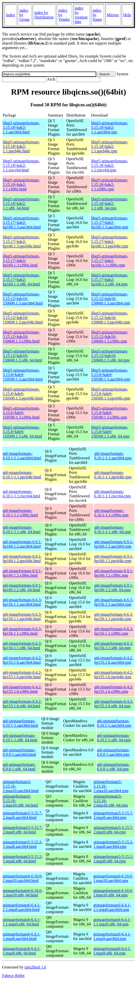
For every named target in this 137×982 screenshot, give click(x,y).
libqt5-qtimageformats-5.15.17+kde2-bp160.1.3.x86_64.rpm (109, 279)
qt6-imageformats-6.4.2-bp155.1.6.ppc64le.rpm (113, 674)
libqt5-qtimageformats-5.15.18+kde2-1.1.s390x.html (21, 184)
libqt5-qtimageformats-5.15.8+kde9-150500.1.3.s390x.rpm (109, 412)
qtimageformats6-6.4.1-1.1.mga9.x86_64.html (21, 921)
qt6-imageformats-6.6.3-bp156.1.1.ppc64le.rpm (113, 616)
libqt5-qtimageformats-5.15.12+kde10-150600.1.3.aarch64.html (23, 298)
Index (10, 15)
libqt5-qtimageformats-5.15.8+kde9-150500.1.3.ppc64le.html (23, 393)
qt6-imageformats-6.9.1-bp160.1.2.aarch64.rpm (113, 544)
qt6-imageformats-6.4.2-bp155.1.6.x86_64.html (22, 703)
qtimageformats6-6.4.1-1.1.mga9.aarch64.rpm (112, 907)
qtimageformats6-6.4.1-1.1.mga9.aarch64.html (21, 907)
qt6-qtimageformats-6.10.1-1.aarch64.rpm (114, 723)
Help (127, 15)
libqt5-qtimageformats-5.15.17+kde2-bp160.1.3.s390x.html (21, 260)
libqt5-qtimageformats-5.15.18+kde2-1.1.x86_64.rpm (109, 203)
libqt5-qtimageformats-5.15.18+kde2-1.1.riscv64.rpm (109, 165)
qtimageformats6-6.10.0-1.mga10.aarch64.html (22, 878)
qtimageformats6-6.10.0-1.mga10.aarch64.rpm (113, 878)
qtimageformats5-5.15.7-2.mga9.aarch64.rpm (113, 815)
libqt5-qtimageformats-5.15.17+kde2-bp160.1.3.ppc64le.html (22, 241)
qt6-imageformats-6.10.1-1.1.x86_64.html (21, 529)
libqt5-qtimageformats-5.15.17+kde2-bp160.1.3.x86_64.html (21, 279)
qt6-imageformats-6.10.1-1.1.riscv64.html (21, 493)
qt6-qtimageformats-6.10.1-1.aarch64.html (20, 723)
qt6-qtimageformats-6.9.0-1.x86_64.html (19, 766)
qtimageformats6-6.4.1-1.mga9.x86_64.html (21, 950)
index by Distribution (44, 15)
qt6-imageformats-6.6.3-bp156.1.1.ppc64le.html (22, 616)
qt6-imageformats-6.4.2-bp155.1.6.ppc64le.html (22, 674)
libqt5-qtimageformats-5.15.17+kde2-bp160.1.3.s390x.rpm (109, 260)
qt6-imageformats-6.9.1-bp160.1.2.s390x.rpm (113, 573)
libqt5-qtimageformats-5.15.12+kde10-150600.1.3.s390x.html (21, 336)
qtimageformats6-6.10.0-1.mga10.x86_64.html (22, 892)
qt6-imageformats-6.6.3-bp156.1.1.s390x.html (22, 631)
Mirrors (113, 15)
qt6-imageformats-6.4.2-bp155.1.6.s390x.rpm (113, 689)
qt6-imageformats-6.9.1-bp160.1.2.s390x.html (22, 573)
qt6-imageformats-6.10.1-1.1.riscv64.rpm (112, 493)
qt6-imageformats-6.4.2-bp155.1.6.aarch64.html (22, 660)
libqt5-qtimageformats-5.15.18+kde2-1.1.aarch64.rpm (109, 127)
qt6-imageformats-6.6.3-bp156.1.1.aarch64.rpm (113, 602)
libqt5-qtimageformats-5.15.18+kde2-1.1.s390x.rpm (109, 184)
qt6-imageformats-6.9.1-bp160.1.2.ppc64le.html (22, 558)
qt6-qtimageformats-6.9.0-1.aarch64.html (19, 752)
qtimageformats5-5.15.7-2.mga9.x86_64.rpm (113, 829)
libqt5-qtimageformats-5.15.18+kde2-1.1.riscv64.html (21, 165)
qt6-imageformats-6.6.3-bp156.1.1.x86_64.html (22, 645)
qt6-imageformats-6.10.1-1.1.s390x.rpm (111, 512)
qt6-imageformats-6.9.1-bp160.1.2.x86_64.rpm (113, 587)
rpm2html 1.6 (35, 967)
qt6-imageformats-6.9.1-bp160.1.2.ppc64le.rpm (113, 558)
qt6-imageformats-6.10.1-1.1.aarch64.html (22, 455)
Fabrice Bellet (13, 975)
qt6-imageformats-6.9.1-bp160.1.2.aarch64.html (22, 544)
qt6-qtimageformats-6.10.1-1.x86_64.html (20, 737)
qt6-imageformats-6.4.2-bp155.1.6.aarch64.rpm (113, 660)
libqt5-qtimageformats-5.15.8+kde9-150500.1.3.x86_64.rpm (110, 431)
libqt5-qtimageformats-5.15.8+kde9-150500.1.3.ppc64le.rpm (110, 393)
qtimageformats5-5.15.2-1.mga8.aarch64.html (22, 844)
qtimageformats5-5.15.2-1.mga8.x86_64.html (22, 858)
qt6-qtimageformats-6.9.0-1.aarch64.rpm (113, 752)
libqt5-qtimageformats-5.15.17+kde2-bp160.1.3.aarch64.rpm (109, 222)
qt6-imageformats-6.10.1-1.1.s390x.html (20, 512)
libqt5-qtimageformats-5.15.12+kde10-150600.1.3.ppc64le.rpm (110, 317)
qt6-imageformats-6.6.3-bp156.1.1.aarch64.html (22, 602)
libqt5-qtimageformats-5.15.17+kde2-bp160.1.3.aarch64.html (22, 222)
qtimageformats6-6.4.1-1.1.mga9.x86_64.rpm (112, 921)
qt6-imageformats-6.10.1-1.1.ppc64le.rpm (113, 474)
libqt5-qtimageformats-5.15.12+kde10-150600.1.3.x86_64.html (22, 355)
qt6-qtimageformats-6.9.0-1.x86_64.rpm (113, 766)
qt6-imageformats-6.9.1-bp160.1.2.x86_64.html (22, 587)
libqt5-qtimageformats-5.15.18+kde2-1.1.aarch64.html (21, 127)
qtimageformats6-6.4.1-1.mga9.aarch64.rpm (112, 936)
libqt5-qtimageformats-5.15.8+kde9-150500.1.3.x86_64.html (22, 431)
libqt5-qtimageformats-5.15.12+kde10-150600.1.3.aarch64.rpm (110, 298)
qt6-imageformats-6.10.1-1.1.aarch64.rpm (113, 455)
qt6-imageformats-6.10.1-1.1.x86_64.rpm (112, 529)
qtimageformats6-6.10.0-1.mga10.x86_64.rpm (113, 892)
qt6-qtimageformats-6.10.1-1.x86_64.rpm (114, 737)
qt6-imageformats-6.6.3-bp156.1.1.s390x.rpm (113, 631)
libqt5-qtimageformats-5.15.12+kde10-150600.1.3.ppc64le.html (23, 317)
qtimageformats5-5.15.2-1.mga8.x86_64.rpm (113, 858)
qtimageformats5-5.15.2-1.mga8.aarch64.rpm (113, 844)
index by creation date (81, 15)
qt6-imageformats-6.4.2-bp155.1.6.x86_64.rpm (113, 703)
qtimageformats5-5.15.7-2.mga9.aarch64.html (22, 815)
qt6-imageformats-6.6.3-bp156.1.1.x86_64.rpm (113, 645)
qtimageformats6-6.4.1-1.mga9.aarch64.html (21, 936)
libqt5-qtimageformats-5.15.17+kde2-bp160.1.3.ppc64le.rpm (109, 241)
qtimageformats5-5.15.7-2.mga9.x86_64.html (22, 829)
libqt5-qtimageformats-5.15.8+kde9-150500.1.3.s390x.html (21, 412)
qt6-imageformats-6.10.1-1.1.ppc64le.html (22, 474)
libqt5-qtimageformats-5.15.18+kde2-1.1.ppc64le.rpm (109, 146)
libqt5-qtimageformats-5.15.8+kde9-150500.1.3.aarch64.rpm (110, 374)
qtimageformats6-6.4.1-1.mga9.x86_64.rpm (112, 950)
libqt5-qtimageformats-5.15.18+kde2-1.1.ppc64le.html (21, 146)
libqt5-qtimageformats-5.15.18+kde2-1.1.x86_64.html (21, 203)
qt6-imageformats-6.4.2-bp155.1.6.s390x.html (22, 689)
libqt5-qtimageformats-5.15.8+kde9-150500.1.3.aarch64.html (23, 374)
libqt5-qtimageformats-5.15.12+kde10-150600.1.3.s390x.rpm (109, 336)
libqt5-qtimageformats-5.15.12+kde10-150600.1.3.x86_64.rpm (110, 355)
